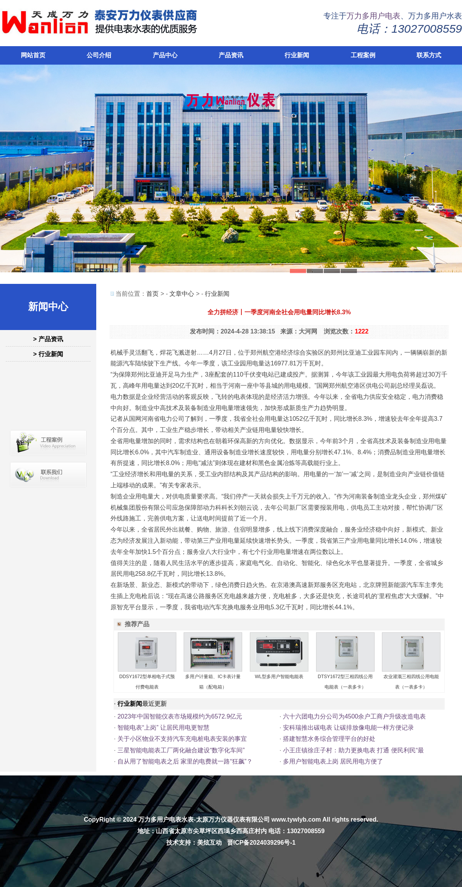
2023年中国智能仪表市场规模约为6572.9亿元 (180, 716)
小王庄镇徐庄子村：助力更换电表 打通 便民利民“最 (353, 750)
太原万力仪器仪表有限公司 (233, 819)
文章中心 (181, 293)
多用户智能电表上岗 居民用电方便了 (333, 761)
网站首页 (33, 55)
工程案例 (363, 55)
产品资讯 (231, 55)
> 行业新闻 (48, 354)
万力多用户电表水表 (166, 819)
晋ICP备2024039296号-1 (261, 842)
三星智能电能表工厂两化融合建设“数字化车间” (181, 750)
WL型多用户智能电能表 (279, 676)
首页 (152, 293)
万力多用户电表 (373, 16)
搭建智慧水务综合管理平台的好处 (329, 738)
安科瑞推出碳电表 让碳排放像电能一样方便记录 (348, 727)
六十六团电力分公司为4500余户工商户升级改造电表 (354, 716)
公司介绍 (99, 55)
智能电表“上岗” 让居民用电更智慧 (163, 727)
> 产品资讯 (48, 339)
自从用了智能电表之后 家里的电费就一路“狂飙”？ (185, 761)
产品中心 (165, 55)
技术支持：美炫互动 (194, 842)
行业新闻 (297, 55)
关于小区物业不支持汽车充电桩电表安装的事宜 (182, 738)
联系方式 (429, 55)
